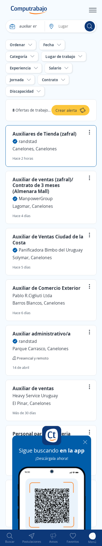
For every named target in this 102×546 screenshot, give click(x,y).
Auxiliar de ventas (33, 388)
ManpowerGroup (36, 198)
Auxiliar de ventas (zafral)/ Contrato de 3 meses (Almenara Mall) (43, 185)
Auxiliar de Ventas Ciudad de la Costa (48, 239)
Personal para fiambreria (41, 433)
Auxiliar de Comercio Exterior (47, 288)
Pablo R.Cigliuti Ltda (32, 296)
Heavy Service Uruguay (35, 396)
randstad (28, 141)
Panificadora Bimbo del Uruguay (51, 250)
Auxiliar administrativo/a (41, 333)
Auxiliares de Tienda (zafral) (44, 133)
